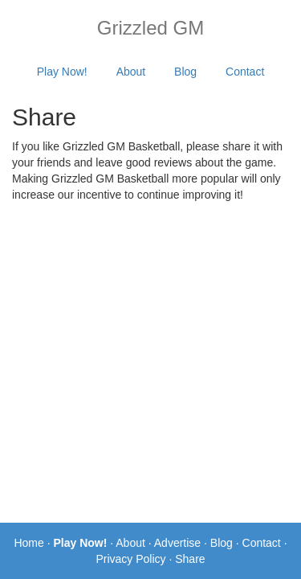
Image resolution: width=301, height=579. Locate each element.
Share (190, 558)
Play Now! (62, 71)
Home (28, 542)
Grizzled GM (150, 28)
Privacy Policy (130, 558)
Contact (245, 71)
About (131, 71)
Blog (185, 71)
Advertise (177, 542)
